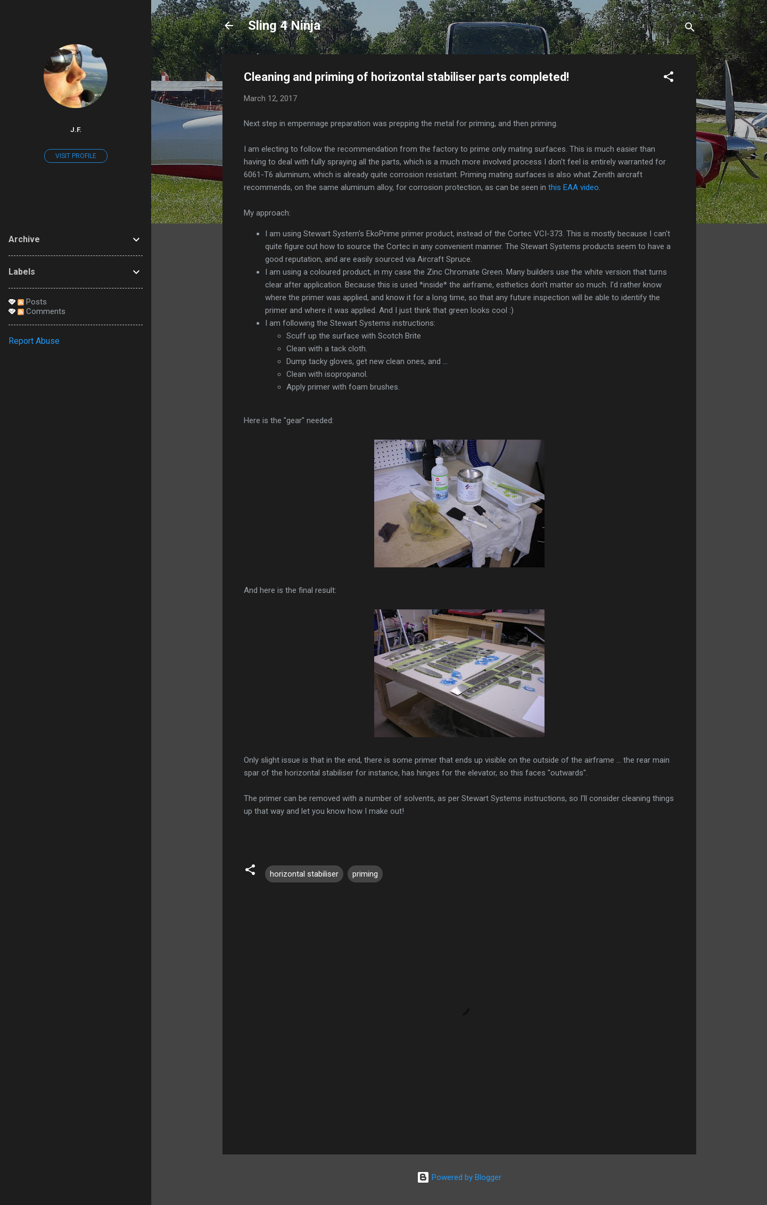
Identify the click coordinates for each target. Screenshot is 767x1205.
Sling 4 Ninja (284, 25)
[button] (668, 78)
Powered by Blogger (459, 1177)
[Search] (689, 29)
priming (365, 874)
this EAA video (573, 187)
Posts (32, 302)
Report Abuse (34, 341)
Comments (41, 311)
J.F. (75, 129)
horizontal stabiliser (304, 874)
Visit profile (75, 156)
